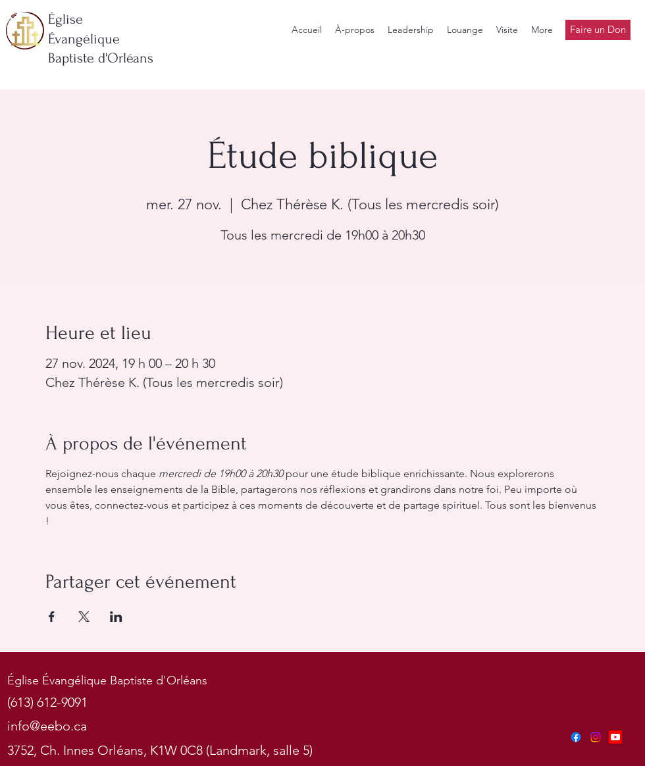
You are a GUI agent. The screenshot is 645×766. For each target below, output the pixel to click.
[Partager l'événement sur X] (84, 616)
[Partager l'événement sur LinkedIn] (116, 616)
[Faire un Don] (598, 30)
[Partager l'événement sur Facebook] (51, 616)
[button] (410, 30)
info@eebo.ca (47, 726)
